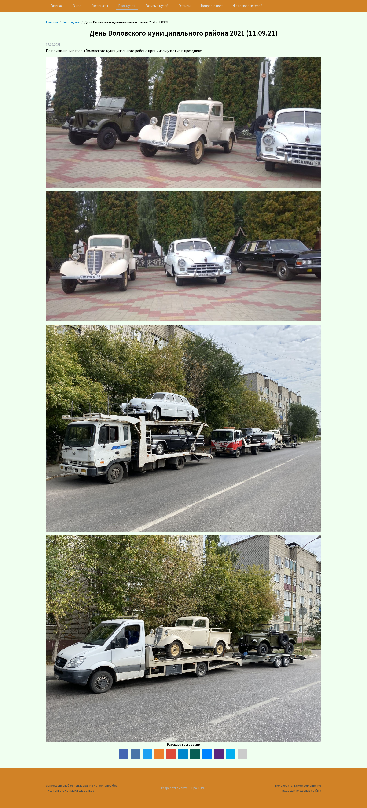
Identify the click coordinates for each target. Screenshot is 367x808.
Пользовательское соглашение (298, 785)
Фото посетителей (247, 6)
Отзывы (185, 6)
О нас (77, 6)
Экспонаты (99, 6)
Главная (56, 6)
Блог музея (126, 6)
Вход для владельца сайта (301, 790)
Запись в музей (156, 6)
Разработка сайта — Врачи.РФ (183, 788)
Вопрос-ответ (212, 6)
